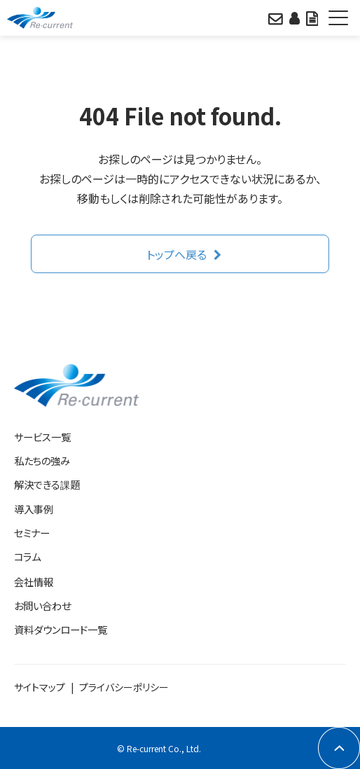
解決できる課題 (47, 484)
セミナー (32, 532)
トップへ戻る (176, 254)
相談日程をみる (294, 18)
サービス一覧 (42, 436)
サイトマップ (39, 687)
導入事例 (33, 508)
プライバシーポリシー (124, 687)
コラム (27, 556)
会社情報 (33, 581)
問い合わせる (275, 18)
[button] (339, 18)
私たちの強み (42, 460)
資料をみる (312, 18)
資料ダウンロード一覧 (60, 629)
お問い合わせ (42, 605)
